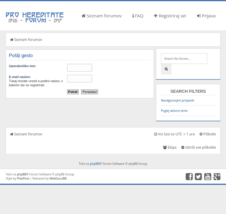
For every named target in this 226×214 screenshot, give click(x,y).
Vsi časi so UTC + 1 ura (174, 134)
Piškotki (208, 134)
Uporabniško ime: (22, 66)
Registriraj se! (170, 16)
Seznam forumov (102, 16)
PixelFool (23, 178)
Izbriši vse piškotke (198, 147)
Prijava (206, 16)
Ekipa (170, 147)
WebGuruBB (58, 178)
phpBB (94, 164)
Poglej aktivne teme (174, 111)
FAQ (138, 16)
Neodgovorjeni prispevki (177, 100)
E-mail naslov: (20, 77)
